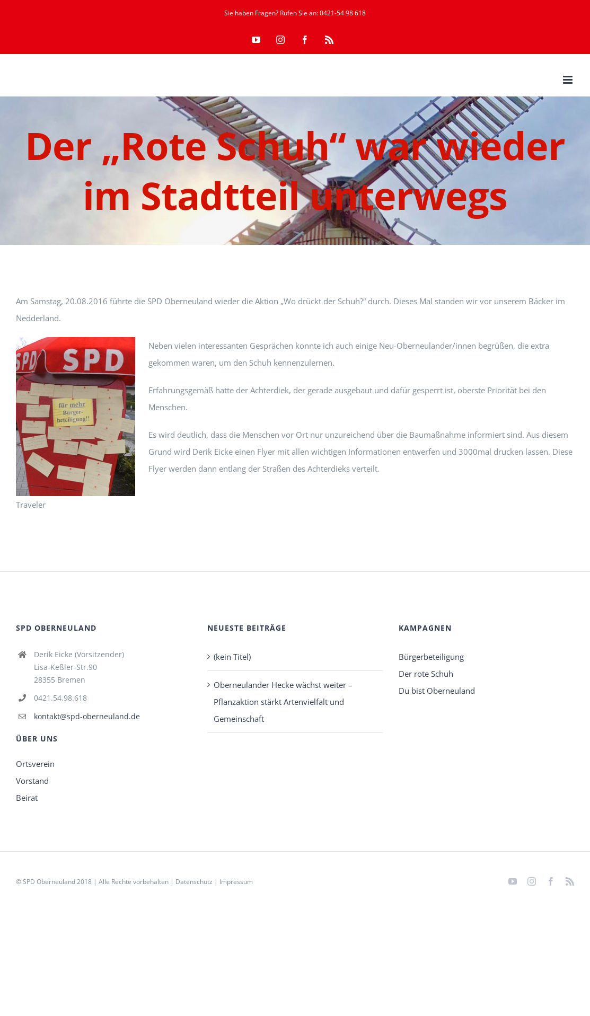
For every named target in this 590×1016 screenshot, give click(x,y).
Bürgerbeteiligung (431, 656)
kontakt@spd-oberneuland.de (87, 716)
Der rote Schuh (426, 673)
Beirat (27, 797)
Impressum (236, 881)
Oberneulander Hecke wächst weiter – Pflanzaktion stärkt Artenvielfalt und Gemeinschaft (283, 701)
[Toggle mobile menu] (568, 79)
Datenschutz (194, 881)
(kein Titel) (232, 656)
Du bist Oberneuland (437, 690)
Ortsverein (35, 763)
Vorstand (32, 780)
